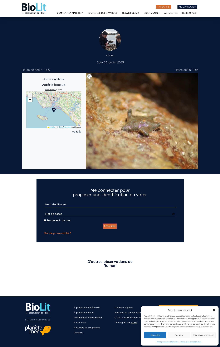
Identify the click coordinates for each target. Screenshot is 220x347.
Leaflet (51, 127)
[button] (214, 310)
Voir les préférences (203, 335)
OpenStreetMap (65, 127)
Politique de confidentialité (167, 342)
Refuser (179, 335)
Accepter (155, 335)
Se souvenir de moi (57, 220)
